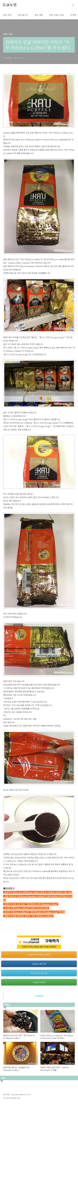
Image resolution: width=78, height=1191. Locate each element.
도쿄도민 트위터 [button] (39, 1069)
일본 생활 (38, 14)
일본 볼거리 (23, 14)
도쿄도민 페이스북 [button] (39, 1051)
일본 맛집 (7, 14)
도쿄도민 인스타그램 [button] (39, 1060)
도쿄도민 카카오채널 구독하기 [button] (39, 1041)
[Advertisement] (39, 939)
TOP (73, 1182)
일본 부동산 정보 (56, 14)
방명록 (73, 14)
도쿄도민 (10, 5)
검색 (67, 5)
